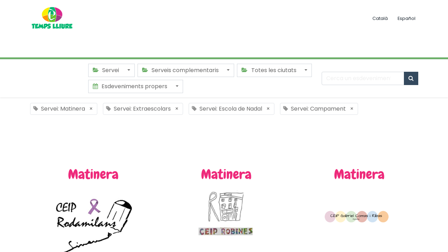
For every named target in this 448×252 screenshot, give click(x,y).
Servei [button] (106, 70)
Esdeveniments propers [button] (131, 86)
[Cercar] (411, 78)
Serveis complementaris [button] (181, 70)
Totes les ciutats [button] (269, 70)
